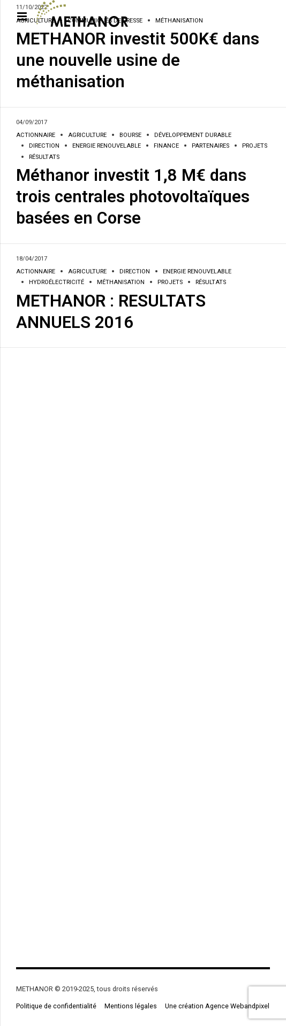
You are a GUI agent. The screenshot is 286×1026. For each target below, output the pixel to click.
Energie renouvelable (106, 146)
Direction (44, 146)
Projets (254, 146)
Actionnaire (35, 135)
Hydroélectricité (56, 282)
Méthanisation (121, 282)
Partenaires (210, 146)
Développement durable (192, 135)
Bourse (130, 135)
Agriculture (87, 135)
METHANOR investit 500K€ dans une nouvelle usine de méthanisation (137, 60)
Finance (166, 146)
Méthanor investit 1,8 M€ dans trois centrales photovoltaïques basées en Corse (133, 197)
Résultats (44, 157)
